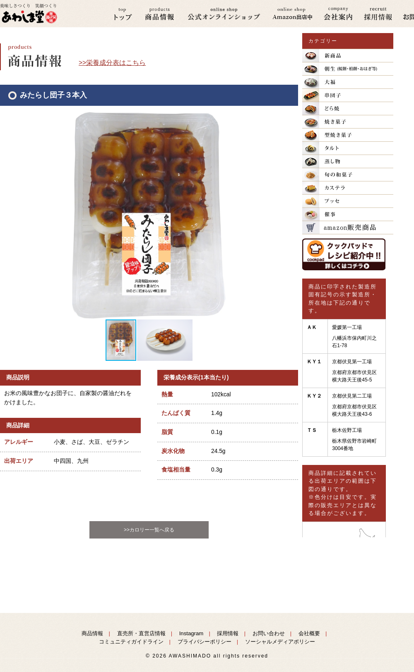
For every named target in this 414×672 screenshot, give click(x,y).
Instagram (191, 633)
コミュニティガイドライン (131, 642)
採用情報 (227, 633)
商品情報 (92, 633)
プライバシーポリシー (204, 642)
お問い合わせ (269, 633)
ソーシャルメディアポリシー (280, 642)
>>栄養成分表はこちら (112, 62)
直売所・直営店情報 (141, 633)
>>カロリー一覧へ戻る (149, 530)
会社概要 (309, 633)
